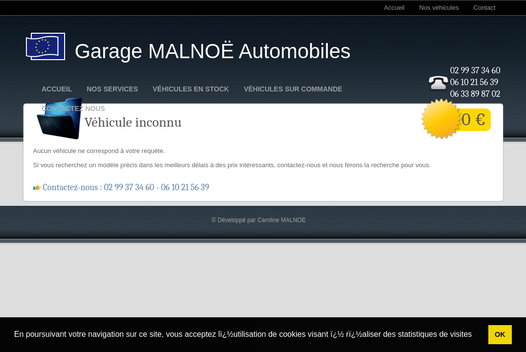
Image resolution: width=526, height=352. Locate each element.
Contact (485, 7)
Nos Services (112, 89)
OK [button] (500, 334)
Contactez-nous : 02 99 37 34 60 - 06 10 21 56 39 (126, 187)
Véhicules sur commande (293, 89)
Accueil (394, 7)
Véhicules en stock (191, 89)
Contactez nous (73, 108)
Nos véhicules (439, 7)
